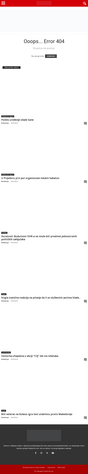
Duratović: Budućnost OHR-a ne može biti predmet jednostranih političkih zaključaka (39, 238)
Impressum (51, 467)
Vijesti (4, 294)
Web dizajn (61, 467)
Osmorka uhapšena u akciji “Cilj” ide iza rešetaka (29, 356)
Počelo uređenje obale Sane (17, 119)
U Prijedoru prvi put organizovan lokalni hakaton (30, 178)
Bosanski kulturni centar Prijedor (34, 467)
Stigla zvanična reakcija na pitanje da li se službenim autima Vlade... (40, 297)
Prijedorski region (8, 116)
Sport (3, 411)
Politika (4, 233)
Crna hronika (6, 352)
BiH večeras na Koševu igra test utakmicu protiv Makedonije (36, 414)
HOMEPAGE (51, 56)
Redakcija (5, 123)
